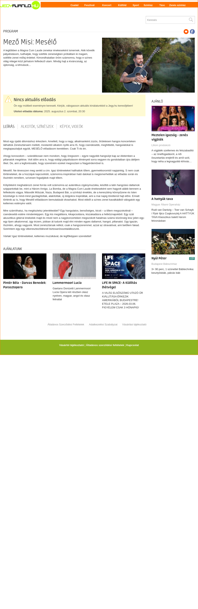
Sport (136, 5)
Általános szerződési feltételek (105, 345)
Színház (148, 5)
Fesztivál (89, 5)
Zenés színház (177, 5)
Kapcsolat (132, 345)
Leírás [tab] (9, 126)
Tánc (162, 5)
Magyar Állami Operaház (166, 204)
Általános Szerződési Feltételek (65, 324)
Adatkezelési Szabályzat (103, 324)
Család (74, 5)
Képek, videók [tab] (71, 126)
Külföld (122, 5)
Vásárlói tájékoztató (71, 345)
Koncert (106, 5)
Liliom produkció (161, 145)
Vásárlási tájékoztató (134, 324)
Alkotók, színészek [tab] (37, 126)
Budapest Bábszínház (164, 263)
